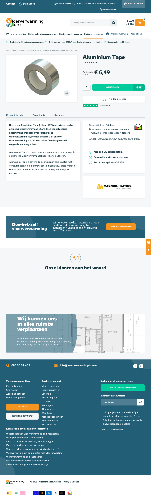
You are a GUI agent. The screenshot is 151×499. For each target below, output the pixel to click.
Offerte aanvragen (121, 226)
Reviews (59, 115)
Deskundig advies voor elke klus (89, 42)
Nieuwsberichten (51, 390)
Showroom (12, 390)
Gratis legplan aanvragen (123, 388)
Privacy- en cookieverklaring (112, 429)
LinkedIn (141, 366)
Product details (14, 115)
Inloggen (22, 407)
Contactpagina (14, 386)
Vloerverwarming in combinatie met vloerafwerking (34, 453)
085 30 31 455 (20, 365)
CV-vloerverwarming (16, 34)
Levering (46, 394)
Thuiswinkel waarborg (70, 492)
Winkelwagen (140, 22)
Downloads (39, 115)
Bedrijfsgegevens (15, 398)
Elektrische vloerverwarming (42, 34)
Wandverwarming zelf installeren (24, 457)
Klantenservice (50, 421)
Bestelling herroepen (22, 416)
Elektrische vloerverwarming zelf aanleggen (30, 441)
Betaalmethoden (35, 492)
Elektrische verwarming (70, 34)
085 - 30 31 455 (135, 4)
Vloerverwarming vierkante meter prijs (27, 464)
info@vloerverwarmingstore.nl (78, 365)
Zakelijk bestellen (15, 394)
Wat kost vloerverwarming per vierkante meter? (32, 449)
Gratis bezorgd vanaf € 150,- (60, 42)
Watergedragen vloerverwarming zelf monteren (32, 434)
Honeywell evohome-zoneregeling (25, 438)
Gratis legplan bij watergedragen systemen (27, 42)
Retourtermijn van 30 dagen (118, 42)
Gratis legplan (49, 398)
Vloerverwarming (119, 34)
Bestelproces (49, 424)
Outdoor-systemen (93, 34)
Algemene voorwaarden (50, 482)
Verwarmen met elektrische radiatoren (27, 461)
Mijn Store (29, 4)
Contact (10, 4)
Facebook (135, 366)
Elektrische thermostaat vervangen (25, 445)
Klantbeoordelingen (52, 417)
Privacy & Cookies (71, 482)
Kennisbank (136, 34)
